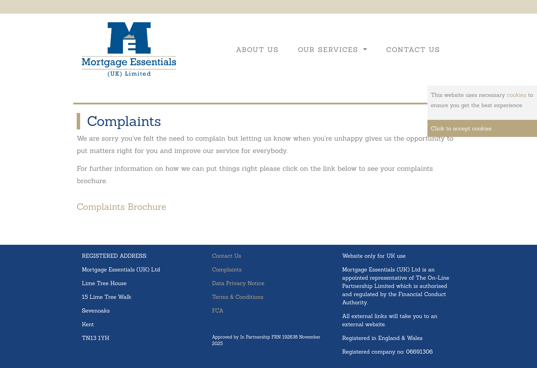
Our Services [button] (329, 49)
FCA (218, 310)
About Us (257, 49)
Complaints (226, 269)
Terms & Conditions (237, 296)
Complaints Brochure (121, 206)
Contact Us (413, 49)
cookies (516, 94)
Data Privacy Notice (238, 283)
